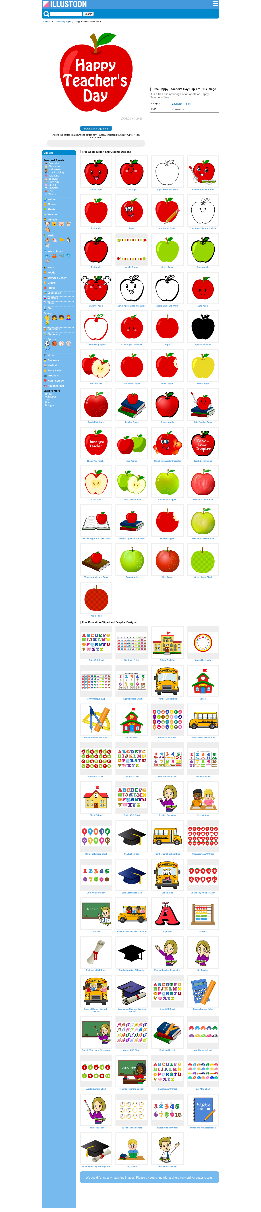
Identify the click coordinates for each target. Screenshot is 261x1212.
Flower (51, 204)
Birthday (53, 178)
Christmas (54, 166)
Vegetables (54, 292)
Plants (51, 209)
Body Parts (54, 370)
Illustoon (46, 22)
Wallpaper (50, 396)
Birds (50, 235)
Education (59, 22)
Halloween (54, 169)
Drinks (51, 282)
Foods (51, 272)
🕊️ (47, 245)
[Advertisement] (184, 56)
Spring (52, 184)
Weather (52, 214)
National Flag (55, 385)
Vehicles (52, 298)
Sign (47, 402)
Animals (52, 219)
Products (53, 375)
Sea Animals (55, 251)
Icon (50, 380)
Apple (68, 22)
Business (53, 360)
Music (51, 355)
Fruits (51, 287)
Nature (51, 199)
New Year (54, 181)
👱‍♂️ (47, 322)
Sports (51, 339)
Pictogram (50, 405)
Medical (52, 365)
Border (48, 393)
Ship (50, 308)
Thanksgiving (56, 172)
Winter (52, 194)
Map (46, 399)
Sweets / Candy (57, 277)
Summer (53, 188)
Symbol (60, 380)
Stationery (53, 334)
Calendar (53, 163)
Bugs (50, 267)
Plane (50, 303)
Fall (50, 191)
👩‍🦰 (68, 317)
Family (48, 313)
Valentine (53, 175)
